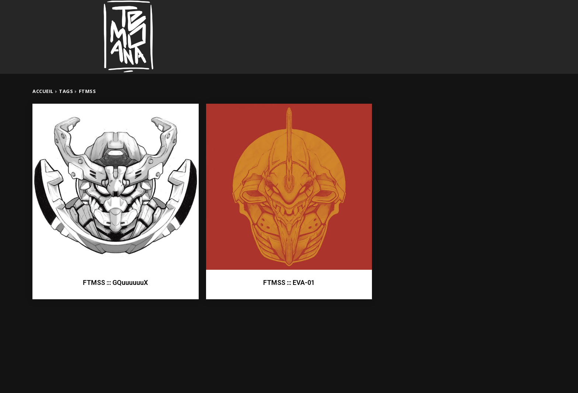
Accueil (42, 91)
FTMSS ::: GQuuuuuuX (115, 282)
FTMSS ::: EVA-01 (289, 282)
